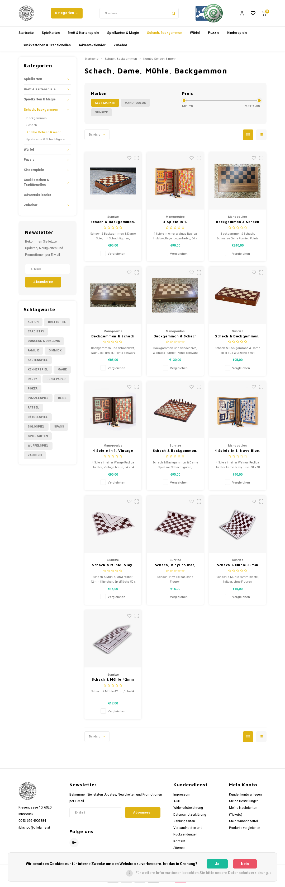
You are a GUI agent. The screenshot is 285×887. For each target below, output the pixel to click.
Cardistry (36, 334)
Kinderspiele (237, 35)
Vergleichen (116, 256)
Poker (32, 391)
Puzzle (213, 35)
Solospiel (36, 429)
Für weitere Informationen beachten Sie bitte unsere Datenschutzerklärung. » (203, 873)
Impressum (181, 797)
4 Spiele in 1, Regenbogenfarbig (175, 224)
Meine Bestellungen (244, 803)
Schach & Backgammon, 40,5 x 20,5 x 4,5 (237, 339)
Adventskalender (92, 47)
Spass (59, 429)
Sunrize (101, 115)
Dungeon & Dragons (44, 343)
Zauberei (35, 458)
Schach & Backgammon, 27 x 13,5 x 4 (113, 224)
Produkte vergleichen (244, 830)
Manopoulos (135, 105)
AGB (176, 803)
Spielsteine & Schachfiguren (46, 142)
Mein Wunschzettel (243, 823)
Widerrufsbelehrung (188, 810)
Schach (31, 128)
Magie (62, 372)
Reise (62, 400)
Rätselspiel (38, 419)
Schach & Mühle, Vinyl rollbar (113, 567)
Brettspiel (57, 324)
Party (32, 381)
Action (33, 324)
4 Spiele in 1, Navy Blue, (238, 453)
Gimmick (55, 353)
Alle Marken (105, 105)
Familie (33, 353)
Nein (245, 864)
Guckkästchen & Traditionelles (46, 47)
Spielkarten (51, 35)
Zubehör (120, 47)
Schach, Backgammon (164, 35)
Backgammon (36, 121)
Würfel (195, 35)
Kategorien (66, 14)
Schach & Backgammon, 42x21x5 (175, 453)
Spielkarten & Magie (123, 35)
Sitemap (179, 850)
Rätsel (33, 410)
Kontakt (179, 844)
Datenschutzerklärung (189, 817)
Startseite (26, 35)
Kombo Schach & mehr (43, 135)
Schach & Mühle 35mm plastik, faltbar (237, 567)
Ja (217, 864)
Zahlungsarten (184, 823)
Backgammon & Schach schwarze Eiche (237, 224)
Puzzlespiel (38, 400)
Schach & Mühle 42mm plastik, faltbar (113, 682)
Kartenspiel (38, 362)
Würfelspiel (38, 448)
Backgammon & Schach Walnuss (113, 339)
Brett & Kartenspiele (83, 35)
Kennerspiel (38, 372)
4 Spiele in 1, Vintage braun (113, 453)
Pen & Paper (55, 381)
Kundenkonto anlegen (245, 797)
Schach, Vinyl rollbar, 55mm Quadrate (175, 567)
